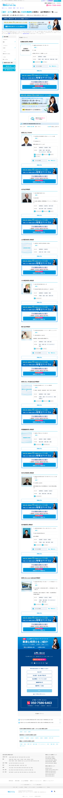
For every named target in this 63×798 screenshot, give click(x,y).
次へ (39, 690)
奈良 (29, 767)
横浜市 (13, 760)
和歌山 (32, 767)
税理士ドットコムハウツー (48, 780)
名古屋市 (12, 765)
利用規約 (26, 787)
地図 (35, 47)
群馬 (38, 760)
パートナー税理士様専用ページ (26, 784)
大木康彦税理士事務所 (27, 280)
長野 (12, 763)
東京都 (10, 759)
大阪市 (12, 767)
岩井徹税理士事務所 (27, 524)
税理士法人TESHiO (26, 132)
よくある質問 (21, 787)
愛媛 (30, 769)
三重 (25, 765)
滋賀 (27, 767)
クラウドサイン (31, 796)
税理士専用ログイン (57, 0)
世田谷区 (28, 759)
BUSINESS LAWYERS (38, 796)
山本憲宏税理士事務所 (27, 239)
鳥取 (20, 769)
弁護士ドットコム (25, 796)
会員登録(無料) (50, 0)
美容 (48, 744)
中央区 (25, 759)
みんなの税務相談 (24, 780)
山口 (24, 769)
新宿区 (15, 759)
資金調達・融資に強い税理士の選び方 (51, 769)
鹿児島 (32, 772)
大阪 (10, 767)
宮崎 (30, 772)
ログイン (43, 0)
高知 (32, 769)
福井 (23, 763)
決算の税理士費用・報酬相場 (50, 758)
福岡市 (12, 772)
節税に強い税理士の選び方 (49, 775)
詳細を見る (39, 70)
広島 (15, 769)
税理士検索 (17, 780)
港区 (12, 759)
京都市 (19, 767)
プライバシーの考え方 (32, 787)
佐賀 (18, 772)
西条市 (21, 731)
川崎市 (16, 760)
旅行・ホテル (22, 745)
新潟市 (16, 763)
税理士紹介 (11, 780)
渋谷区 (18, 759)
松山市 (25, 731)
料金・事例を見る (52, 66)
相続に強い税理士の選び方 (49, 774)
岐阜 (23, 765)
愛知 (10, 765)
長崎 (20, 772)
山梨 (10, 763)
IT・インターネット (42, 744)
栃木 (36, 760)
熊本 (22, 772)
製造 (57, 744)
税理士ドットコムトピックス (36, 780)
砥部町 (29, 731)
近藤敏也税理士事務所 (26, 33)
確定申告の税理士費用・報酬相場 (51, 763)
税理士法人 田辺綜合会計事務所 (30, 381)
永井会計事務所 (25, 189)
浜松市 (21, 765)
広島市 (17, 769)
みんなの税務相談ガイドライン (41, 787)
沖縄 (35, 772)
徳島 (26, 769)
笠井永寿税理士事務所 (27, 473)
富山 (21, 763)
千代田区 (21, 759)
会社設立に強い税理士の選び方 (50, 772)
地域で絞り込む (9, 66)
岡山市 (12, 769)
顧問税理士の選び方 (48, 768)
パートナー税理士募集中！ (37, 784)
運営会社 (48, 787)
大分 (28, 772)
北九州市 (15, 772)
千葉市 (31, 760)
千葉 (29, 760)
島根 (22, 769)
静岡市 (18, 765)
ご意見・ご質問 (15, 787)
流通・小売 (29, 744)
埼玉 (22, 760)
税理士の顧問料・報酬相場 (49, 756)
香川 (28, 769)
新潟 (14, 763)
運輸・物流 (52, 744)
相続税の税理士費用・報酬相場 (50, 761)
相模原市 (19, 760)
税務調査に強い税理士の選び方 (50, 771)
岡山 (10, 769)
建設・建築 (35, 744)
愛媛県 (9, 33)
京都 (17, 767)
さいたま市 (26, 760)
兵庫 (22, 767)
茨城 (34, 760)
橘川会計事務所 (25, 327)
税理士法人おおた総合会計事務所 (30, 578)
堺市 (15, 767)
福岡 (10, 772)
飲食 (25, 744)
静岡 (15, 765)
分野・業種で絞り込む (9, 69)
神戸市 (25, 767)
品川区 (32, 759)
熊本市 (25, 772)
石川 (19, 763)
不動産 (21, 744)
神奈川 (10, 760)
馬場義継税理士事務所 (27, 429)
